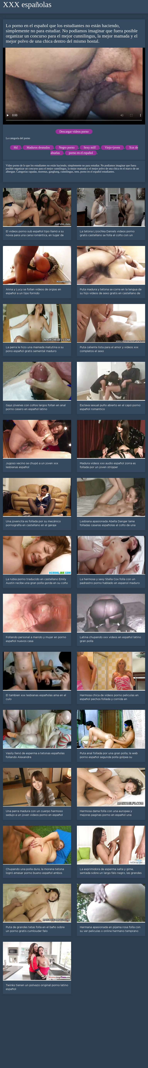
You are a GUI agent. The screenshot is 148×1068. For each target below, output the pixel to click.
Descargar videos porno (74, 131)
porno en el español (81, 152)
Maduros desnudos (38, 147)
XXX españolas (27, 4)
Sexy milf (90, 147)
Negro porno (67, 147)
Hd (16, 147)
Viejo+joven (112, 147)
